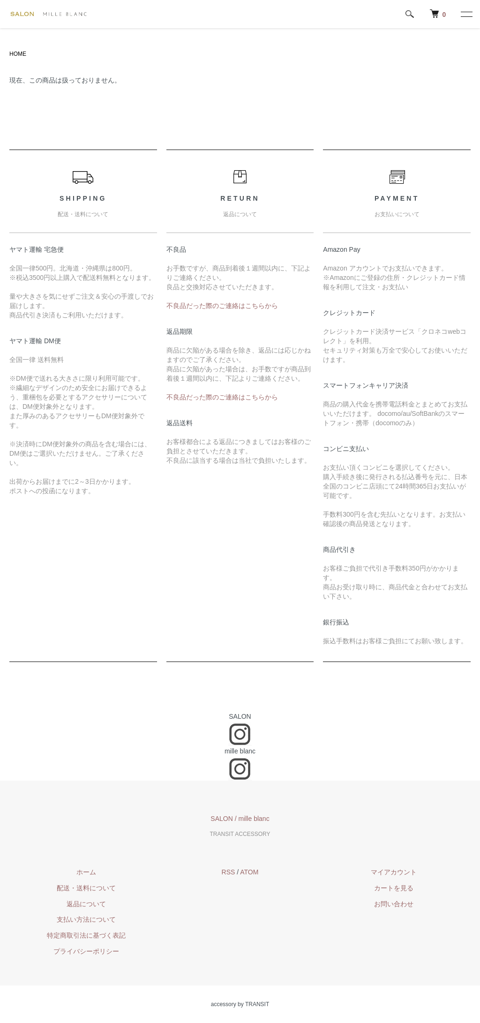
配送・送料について (86, 888)
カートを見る (393, 888)
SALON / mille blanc (239, 818)
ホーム (86, 872)
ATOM (249, 872)
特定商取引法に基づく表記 (86, 935)
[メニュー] (466, 14)
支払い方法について (86, 919)
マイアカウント (394, 872)
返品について (86, 904)
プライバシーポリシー (86, 951)
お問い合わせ (393, 904)
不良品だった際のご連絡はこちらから (222, 305)
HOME (17, 54)
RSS (228, 872)
